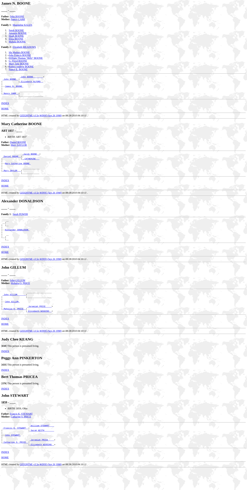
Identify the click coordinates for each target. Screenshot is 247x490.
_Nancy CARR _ (10, 97)
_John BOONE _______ (31, 77)
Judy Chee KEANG (17, 356)
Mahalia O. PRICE (20, 296)
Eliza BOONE (16, 38)
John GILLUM (17, 293)
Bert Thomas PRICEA (19, 394)
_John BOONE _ (10, 80)
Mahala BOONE (17, 41)
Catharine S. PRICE (21, 433)
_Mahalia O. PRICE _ (14, 325)
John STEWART (13, 454)
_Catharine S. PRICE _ (15, 462)
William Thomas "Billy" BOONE (26, 58)
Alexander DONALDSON (17, 240)
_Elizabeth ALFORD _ (31, 82)
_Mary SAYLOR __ (12, 178)
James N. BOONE (14, 88)
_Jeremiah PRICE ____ (39, 322)
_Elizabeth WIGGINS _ (39, 328)
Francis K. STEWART (21, 430)
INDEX (5, 107)
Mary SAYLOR (19, 149)
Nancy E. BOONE (18, 69)
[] (4, 363)
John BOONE (17, 16)
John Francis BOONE (20, 55)
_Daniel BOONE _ (12, 161)
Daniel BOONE (18, 146)
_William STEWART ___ (41, 443)
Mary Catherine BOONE (18, 170)
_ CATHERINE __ (30, 164)
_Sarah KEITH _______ (41, 448)
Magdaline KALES (22, 25)
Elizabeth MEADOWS (24, 47)
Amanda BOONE (18, 33)
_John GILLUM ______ (14, 308)
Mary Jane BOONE (19, 63)
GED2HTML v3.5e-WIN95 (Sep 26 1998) (41, 119)
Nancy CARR (18, 19)
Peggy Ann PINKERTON (21, 375)
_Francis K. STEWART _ (15, 445)
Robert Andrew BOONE (21, 66)
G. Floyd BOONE (18, 61)
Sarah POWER (20, 222)
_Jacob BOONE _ (30, 158)
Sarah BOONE (16, 30)
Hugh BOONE (16, 36)
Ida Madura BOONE (19, 52)
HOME (5, 113)
